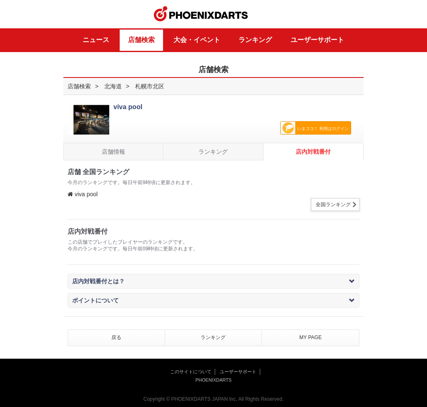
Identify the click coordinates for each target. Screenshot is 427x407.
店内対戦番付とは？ (213, 281)
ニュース (96, 39)
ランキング (255, 39)
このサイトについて (190, 371)
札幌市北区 (149, 86)
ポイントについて (213, 300)
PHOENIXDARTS (201, 14)
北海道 (113, 86)
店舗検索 (141, 39)
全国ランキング (333, 204)
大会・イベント (196, 39)
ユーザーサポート (317, 39)
